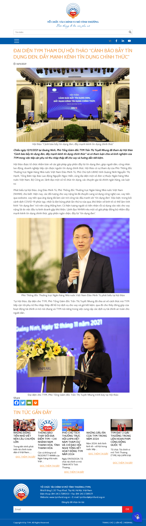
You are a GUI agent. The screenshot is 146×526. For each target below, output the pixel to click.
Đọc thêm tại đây (25, 456)
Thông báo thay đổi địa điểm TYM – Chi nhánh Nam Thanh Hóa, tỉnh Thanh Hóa (49, 440)
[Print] (35, 403)
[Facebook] (16, 403)
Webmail (128, 522)
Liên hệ (118, 522)
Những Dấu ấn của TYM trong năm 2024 (96, 435)
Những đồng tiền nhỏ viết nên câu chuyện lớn (24, 437)
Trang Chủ (107, 522)
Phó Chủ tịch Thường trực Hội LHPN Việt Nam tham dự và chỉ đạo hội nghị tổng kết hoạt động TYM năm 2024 (72, 443)
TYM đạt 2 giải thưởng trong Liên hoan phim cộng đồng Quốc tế (121, 438)
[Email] (29, 403)
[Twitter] (23, 403)
